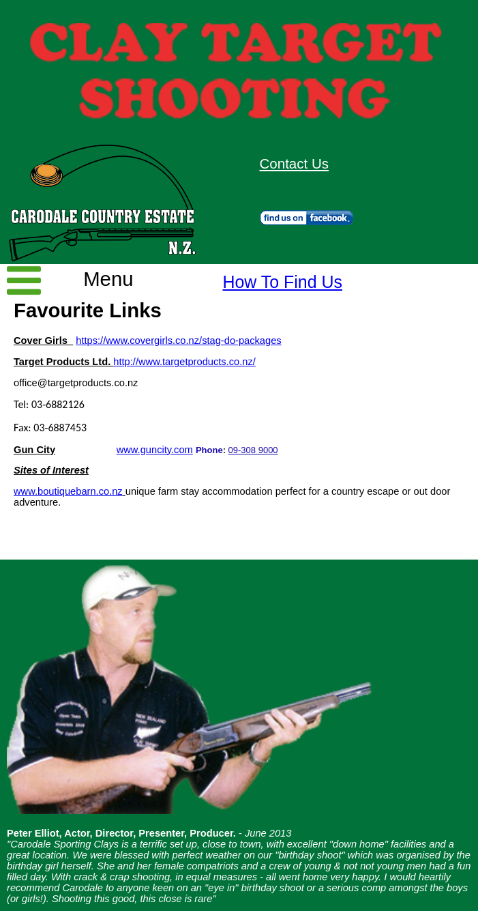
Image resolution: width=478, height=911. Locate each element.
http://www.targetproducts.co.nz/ (184, 361)
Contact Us (294, 163)
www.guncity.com (155, 449)
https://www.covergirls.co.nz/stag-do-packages (178, 340)
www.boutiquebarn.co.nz (68, 491)
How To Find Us (282, 281)
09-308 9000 (253, 450)
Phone (209, 450)
